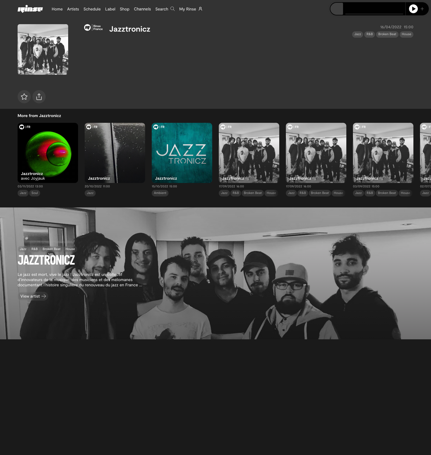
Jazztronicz (129, 28)
